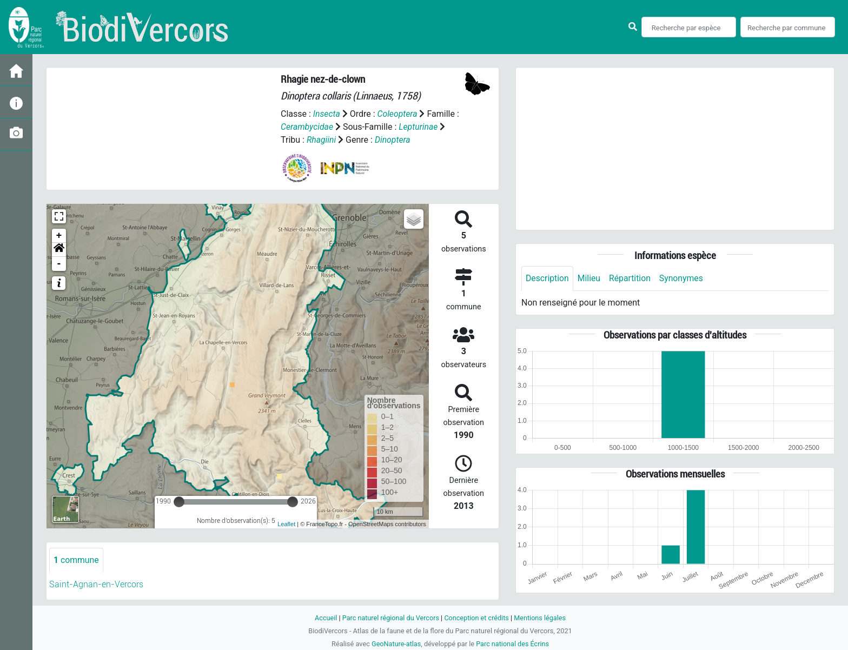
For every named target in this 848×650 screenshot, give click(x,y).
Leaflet (286, 524)
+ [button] (59, 235)
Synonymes (683, 278)
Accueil (324, 618)
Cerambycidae (307, 127)
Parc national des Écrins (513, 644)
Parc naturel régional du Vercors (390, 618)
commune (77, 560)
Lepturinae (419, 127)
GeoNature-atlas (395, 644)
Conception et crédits (476, 618)
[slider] (179, 501)
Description (547, 278)
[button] (59, 250)
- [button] (59, 263)
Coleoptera (397, 114)
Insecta (327, 114)
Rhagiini (321, 140)
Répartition (631, 278)
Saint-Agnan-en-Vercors (96, 584)
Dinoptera (393, 140)
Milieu (589, 278)
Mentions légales (541, 618)
